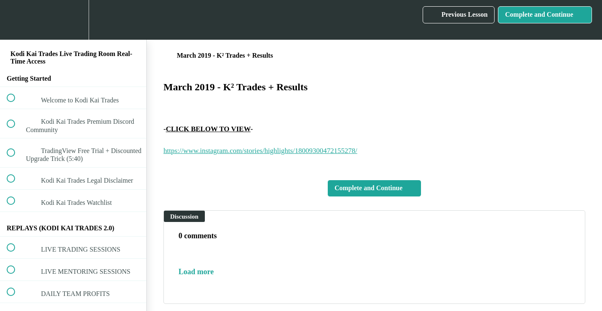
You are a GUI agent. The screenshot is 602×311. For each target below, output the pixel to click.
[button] (15, 20)
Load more (196, 272)
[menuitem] (73, 20)
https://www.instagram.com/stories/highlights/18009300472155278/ (260, 151)
